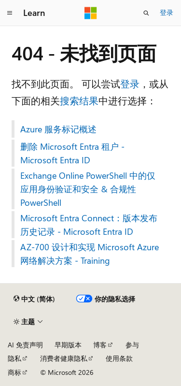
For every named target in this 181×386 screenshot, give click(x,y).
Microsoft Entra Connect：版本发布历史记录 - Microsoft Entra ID (88, 224)
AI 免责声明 (25, 344)
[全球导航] (9, 13)
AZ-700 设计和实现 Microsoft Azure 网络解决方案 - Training (89, 253)
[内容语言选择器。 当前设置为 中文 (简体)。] (34, 299)
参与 (132, 344)
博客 (100, 344)
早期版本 (68, 344)
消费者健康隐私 (63, 358)
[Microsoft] (90, 13)
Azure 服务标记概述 (58, 129)
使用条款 (119, 358)
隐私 (14, 358)
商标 (14, 372)
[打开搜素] (146, 13)
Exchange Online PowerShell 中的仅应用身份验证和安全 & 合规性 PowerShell (87, 189)
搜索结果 (79, 100)
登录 (166, 12)
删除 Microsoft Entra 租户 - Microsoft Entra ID (72, 153)
